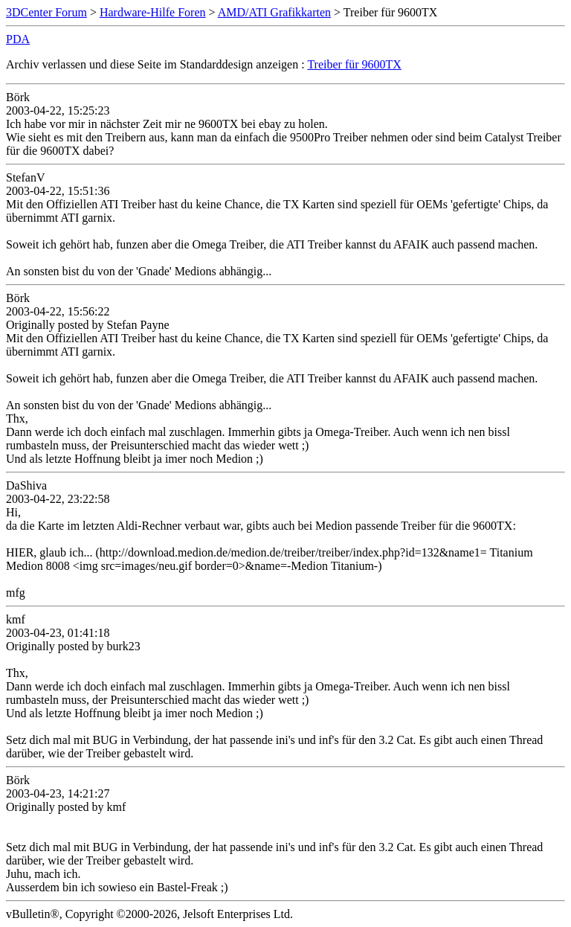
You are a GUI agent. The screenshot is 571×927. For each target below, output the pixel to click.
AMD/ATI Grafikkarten (274, 12)
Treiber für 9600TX (354, 64)
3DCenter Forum (46, 12)
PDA (18, 39)
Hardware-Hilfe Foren (153, 12)
